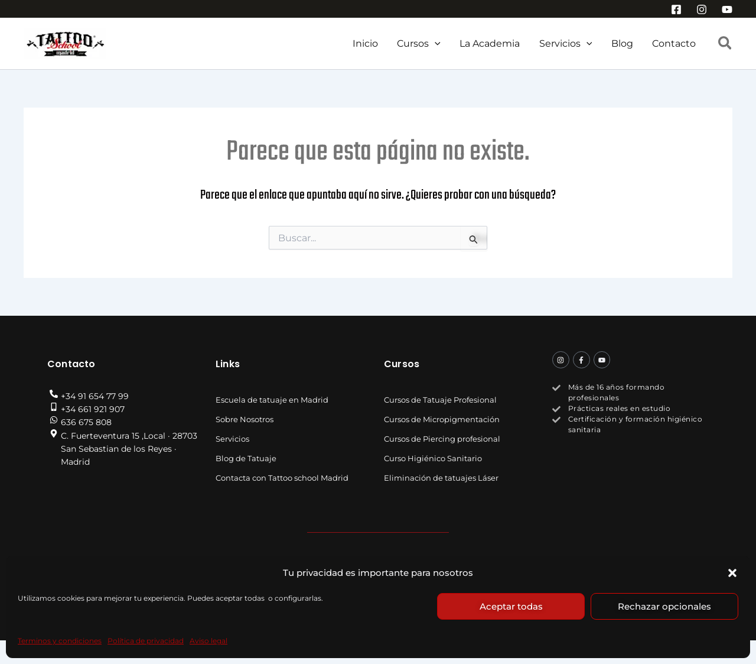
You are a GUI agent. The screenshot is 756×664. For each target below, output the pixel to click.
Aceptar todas (511, 606)
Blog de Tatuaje (246, 458)
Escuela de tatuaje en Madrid (272, 399)
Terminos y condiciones (60, 640)
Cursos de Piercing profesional (442, 438)
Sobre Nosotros (244, 419)
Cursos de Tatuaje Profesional (440, 399)
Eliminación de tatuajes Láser (441, 477)
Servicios (232, 438)
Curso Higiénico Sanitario (433, 458)
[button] (732, 573)
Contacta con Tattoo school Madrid (282, 477)
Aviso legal (208, 640)
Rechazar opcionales (664, 606)
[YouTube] (727, 9)
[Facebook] (676, 9)
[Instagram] (701, 9)
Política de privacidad (145, 640)
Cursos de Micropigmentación (442, 419)
